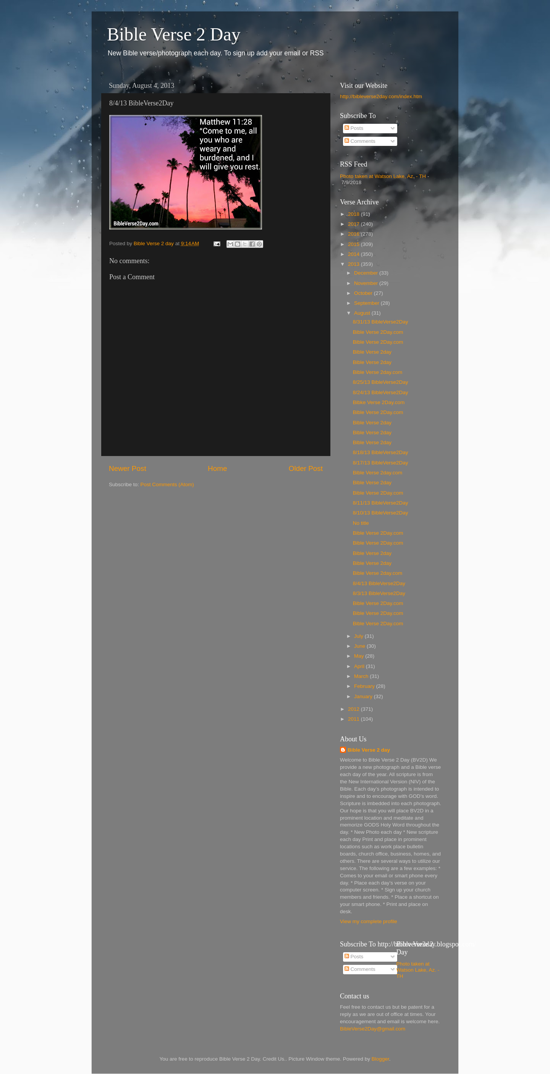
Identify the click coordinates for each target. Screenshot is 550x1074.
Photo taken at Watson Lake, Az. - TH (383, 176)
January (364, 696)
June (360, 646)
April (360, 666)
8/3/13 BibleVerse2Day (379, 593)
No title (361, 523)
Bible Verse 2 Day (174, 34)
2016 (354, 234)
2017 (354, 224)
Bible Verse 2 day (369, 750)
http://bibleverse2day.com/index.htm (381, 96)
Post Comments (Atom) (167, 484)
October (364, 293)
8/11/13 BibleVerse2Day (380, 503)
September (367, 303)
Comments (360, 141)
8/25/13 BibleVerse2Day (380, 382)
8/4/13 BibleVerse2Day (379, 583)
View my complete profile (368, 921)
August (363, 313)
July (359, 636)
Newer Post (127, 468)
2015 (354, 244)
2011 (354, 719)
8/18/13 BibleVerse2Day (380, 452)
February (365, 686)
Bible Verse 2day (372, 352)
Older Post (306, 468)
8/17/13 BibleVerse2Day (380, 463)
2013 (354, 264)
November (366, 283)
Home (217, 468)
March (362, 676)
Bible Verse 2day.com (378, 372)
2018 (354, 214)
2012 (354, 709)
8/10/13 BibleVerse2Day (380, 513)
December (366, 273)
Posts (354, 128)
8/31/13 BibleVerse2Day (380, 322)
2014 (354, 254)
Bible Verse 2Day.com (378, 332)
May (359, 656)
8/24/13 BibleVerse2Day (380, 392)
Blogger (380, 1059)
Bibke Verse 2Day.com (379, 402)
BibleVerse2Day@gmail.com (372, 1029)
